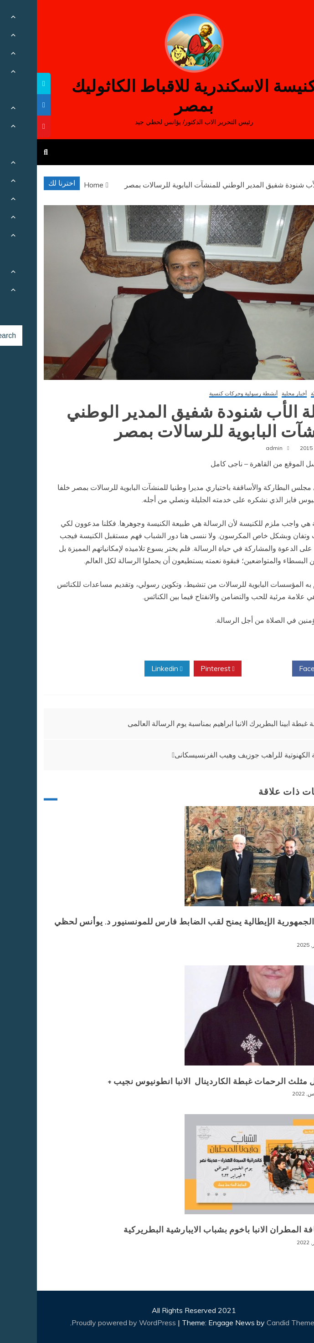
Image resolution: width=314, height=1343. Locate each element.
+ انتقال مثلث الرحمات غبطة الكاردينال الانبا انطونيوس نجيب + (185, 1081)
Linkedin (129, 669)
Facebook (280, 669)
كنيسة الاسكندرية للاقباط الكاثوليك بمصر (157, 96)
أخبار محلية (257, 394)
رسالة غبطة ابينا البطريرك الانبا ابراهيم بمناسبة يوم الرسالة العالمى (191, 723)
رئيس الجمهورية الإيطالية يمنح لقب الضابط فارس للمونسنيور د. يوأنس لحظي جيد (158, 927)
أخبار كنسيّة (287, 394)
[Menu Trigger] (286, 19)
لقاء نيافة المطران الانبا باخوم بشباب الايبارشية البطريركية (193, 1229)
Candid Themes (255, 1322)
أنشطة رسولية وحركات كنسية (206, 394)
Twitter (230, 669)
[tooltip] (7, 83)
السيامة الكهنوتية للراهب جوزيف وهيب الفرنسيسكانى (218, 754)
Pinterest (181, 669)
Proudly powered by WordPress (88, 1322)
